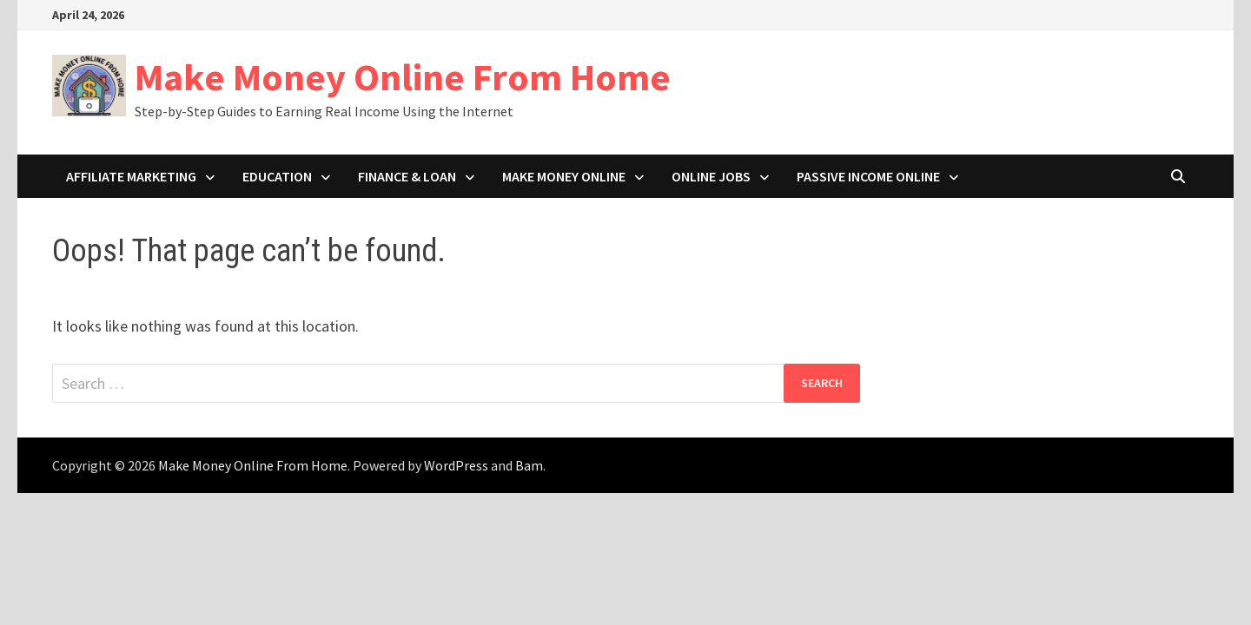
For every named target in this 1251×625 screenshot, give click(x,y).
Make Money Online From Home (403, 77)
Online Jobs (711, 176)
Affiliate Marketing (131, 176)
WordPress (456, 465)
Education (277, 176)
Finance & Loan (407, 176)
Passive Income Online (868, 176)
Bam (529, 465)
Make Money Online (564, 176)
